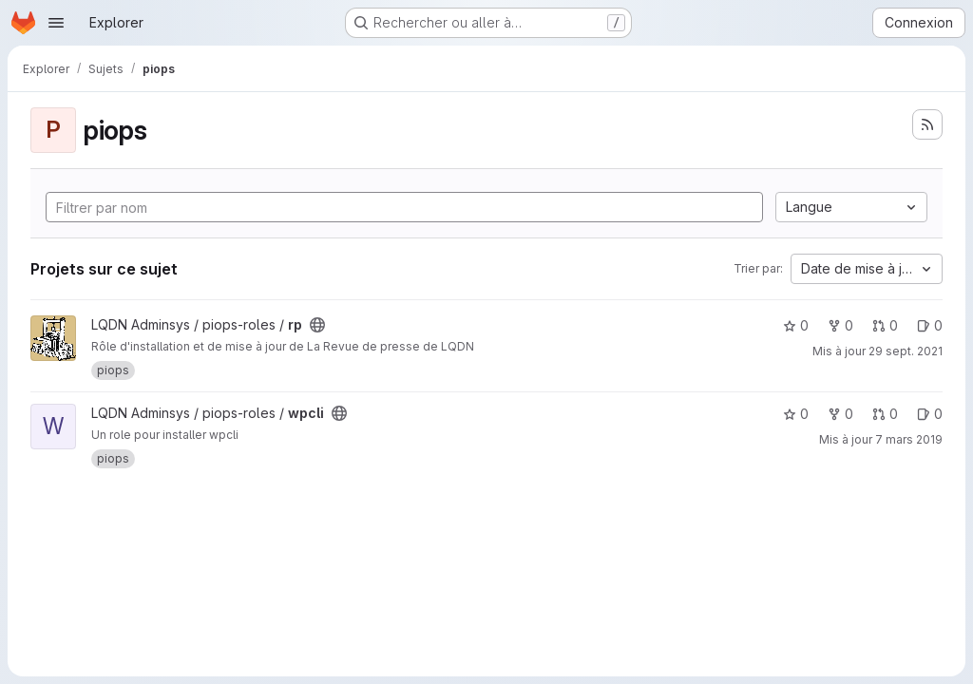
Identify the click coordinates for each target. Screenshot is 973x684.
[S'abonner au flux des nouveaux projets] (927, 124)
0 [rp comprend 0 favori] (796, 325)
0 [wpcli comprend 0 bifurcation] (840, 414)
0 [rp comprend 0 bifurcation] (840, 325)
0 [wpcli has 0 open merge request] (885, 414)
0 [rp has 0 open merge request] (885, 325)
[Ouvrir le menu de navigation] (56, 23)
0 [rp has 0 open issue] (930, 325)
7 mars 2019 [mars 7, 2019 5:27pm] (909, 439)
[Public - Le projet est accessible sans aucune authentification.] (317, 324)
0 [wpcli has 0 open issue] (930, 414)
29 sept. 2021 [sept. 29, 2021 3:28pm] (905, 351)
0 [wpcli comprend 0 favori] (796, 414)
